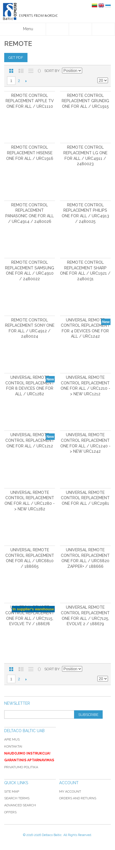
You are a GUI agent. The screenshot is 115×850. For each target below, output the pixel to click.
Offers (10, 812)
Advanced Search (20, 805)
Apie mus (12, 739)
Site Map (11, 791)
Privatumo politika (21, 767)
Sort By (52, 71)
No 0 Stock (39, 71)
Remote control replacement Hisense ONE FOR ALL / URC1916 (29, 152)
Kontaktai (13, 746)
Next (25, 81)
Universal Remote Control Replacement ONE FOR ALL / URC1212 (29, 440)
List (21, 71)
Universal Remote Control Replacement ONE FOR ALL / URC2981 (85, 498)
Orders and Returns (77, 798)
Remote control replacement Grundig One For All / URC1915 (85, 101)
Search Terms (16, 798)
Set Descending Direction (87, 71)
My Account (70, 791)
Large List (31, 71)
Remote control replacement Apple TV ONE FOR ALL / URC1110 (30, 101)
